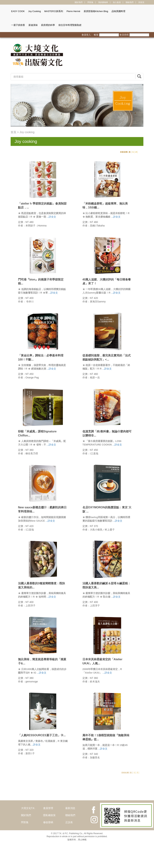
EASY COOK (18, 11)
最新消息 (70, 808)
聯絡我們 (129, 2)
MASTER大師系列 (53, 11)
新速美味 (33, 25)
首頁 (13, 132)
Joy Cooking (34, 11)
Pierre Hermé (73, 11)
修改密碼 (48, 822)
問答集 (90, 2)
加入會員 (117, 2)
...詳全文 (51, 216)
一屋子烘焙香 (18, 25)
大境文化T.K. (28, 808)
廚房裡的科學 (48, 25)
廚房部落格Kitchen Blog (96, 11)
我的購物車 (103, 2)
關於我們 (78, 2)
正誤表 (69, 822)
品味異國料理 (118, 11)
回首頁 (141, 2)
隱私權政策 (49, 815)
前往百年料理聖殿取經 (69, 25)
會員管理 (48, 808)
